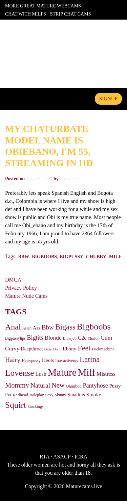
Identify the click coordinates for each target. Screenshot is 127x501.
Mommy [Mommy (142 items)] (17, 385)
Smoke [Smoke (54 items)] (93, 394)
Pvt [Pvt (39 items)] (8, 394)
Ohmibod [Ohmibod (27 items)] (73, 386)
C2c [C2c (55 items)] (82, 338)
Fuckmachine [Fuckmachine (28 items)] (103, 349)
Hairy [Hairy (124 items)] (12, 359)
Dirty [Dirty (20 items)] (48, 349)
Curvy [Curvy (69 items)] (12, 348)
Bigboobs (44, 256)
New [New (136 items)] (57, 385)
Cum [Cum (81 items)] (106, 337)
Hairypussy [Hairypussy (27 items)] (31, 360)
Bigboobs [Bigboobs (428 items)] (94, 327)
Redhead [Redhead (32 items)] (20, 394)
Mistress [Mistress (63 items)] (106, 374)
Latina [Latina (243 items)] (90, 359)
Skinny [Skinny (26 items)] (60, 395)
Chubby (96, 256)
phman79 (69, 178)
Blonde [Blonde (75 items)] (53, 338)
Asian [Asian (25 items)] (26, 328)
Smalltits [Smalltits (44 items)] (76, 394)
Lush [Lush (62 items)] (40, 374)
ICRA (81, 456)
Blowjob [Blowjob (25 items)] (69, 338)
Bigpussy (71, 256)
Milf (115, 256)
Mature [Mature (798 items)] (62, 372)
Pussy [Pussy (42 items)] (115, 386)
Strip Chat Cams (70, 14)
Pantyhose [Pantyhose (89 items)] (95, 385)
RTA (44, 456)
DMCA (13, 280)
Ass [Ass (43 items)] (36, 328)
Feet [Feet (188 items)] (84, 348)
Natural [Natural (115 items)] (40, 385)
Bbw (23, 256)
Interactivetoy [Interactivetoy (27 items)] (66, 360)
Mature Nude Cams (26, 296)
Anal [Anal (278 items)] (13, 326)
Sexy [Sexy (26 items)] (49, 395)
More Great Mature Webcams (43, 5)
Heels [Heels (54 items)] (48, 360)
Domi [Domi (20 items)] (57, 349)
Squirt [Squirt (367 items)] (15, 405)
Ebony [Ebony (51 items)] (69, 348)
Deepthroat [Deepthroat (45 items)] (32, 348)
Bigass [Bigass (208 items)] (65, 327)
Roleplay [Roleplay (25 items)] (36, 395)
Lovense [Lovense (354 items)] (19, 372)
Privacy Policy (21, 288)
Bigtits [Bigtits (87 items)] (35, 337)
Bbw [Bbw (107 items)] (48, 327)
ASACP (61, 456)
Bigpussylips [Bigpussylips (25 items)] (15, 338)
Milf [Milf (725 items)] (86, 372)
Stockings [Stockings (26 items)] (35, 406)
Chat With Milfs (25, 14)
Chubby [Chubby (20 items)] (93, 338)
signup (108, 98)
